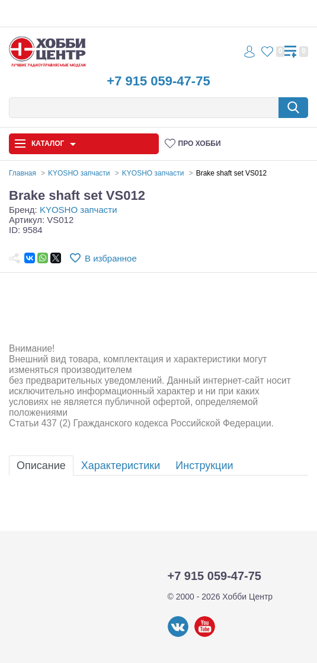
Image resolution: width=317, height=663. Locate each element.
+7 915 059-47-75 (158, 81)
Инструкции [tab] (204, 465)
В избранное (111, 258)
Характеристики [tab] (120, 465)
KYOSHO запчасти (78, 210)
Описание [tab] (41, 465)
